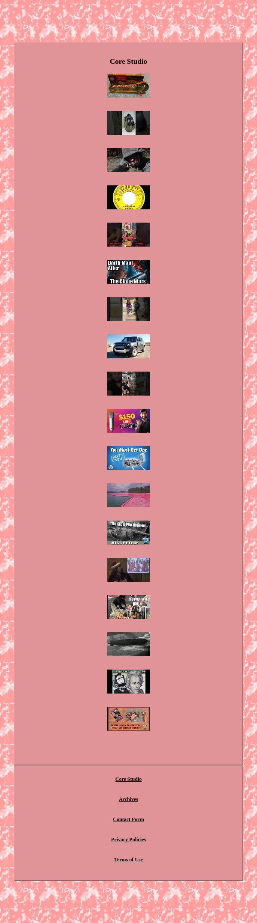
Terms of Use (128, 860)
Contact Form (128, 819)
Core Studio (128, 779)
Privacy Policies (128, 840)
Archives (128, 799)
